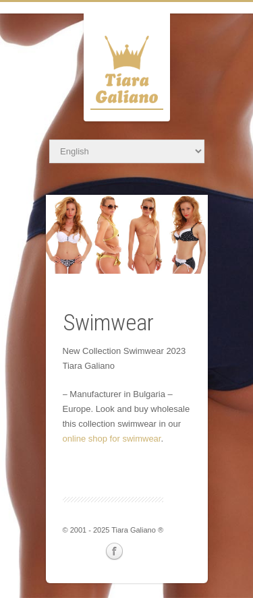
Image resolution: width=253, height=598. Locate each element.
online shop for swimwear (112, 438)
